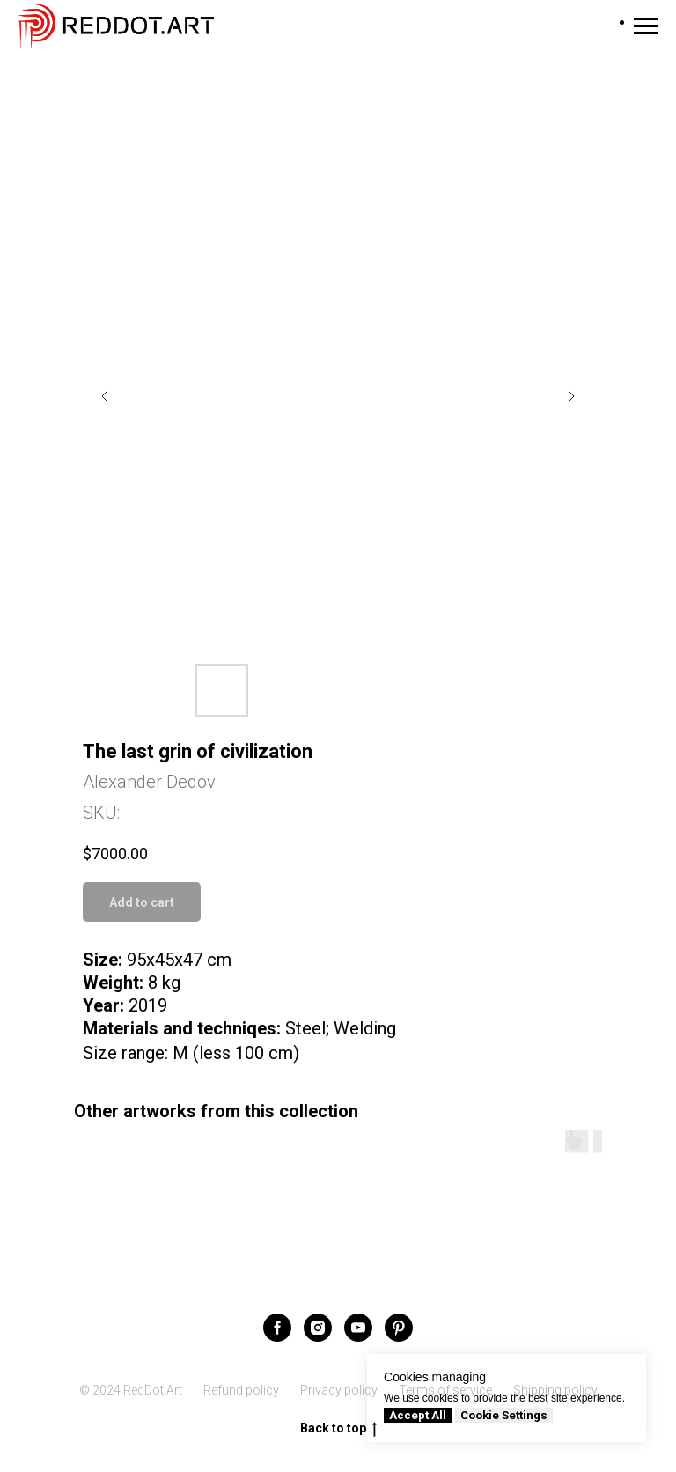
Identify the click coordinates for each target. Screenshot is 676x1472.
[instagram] (318, 1328)
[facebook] (277, 1328)
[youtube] (358, 1328)
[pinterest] (399, 1328)
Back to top (338, 1429)
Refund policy (241, 1390)
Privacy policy (339, 1390)
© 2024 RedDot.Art (130, 1390)
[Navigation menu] (646, 26)
